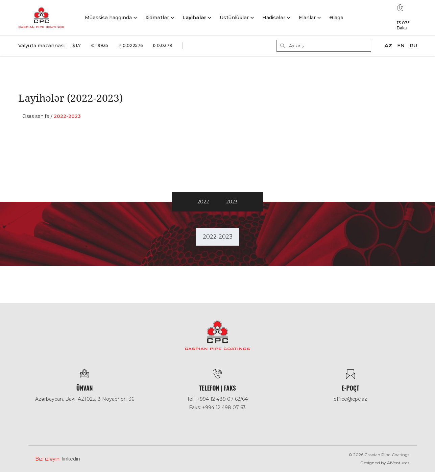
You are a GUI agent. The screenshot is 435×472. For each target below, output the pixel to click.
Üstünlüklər (234, 18)
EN (401, 46)
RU (413, 46)
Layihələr (194, 18)
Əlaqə (336, 18)
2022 (203, 202)
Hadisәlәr (273, 18)
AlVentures (398, 462)
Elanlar (307, 18)
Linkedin (71, 459)
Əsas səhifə (35, 116)
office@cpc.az (350, 399)
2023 (232, 202)
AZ (388, 46)
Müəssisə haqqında (108, 18)
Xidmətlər (157, 18)
